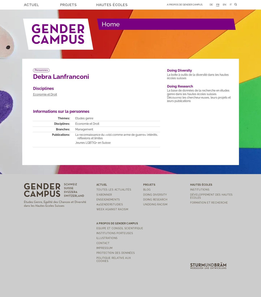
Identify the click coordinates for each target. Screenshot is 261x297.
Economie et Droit (45, 94)
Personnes (41, 70)
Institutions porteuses (114, 233)
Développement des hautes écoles (211, 196)
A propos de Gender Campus (184, 4)
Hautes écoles (112, 5)
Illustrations (107, 238)
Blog (147, 189)
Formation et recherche (209, 202)
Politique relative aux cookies (113, 259)
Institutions (200, 189)
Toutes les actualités (113, 189)
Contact (103, 243)
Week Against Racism (112, 209)
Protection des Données (115, 252)
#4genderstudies (109, 204)
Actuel (31, 5)
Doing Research (180, 86)
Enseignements (108, 199)
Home (111, 24)
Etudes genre (84, 118)
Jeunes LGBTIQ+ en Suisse (93, 142)
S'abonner (104, 194)
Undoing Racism (155, 204)
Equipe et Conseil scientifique (119, 228)
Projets (68, 5)
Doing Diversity (179, 70)
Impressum (104, 247)
